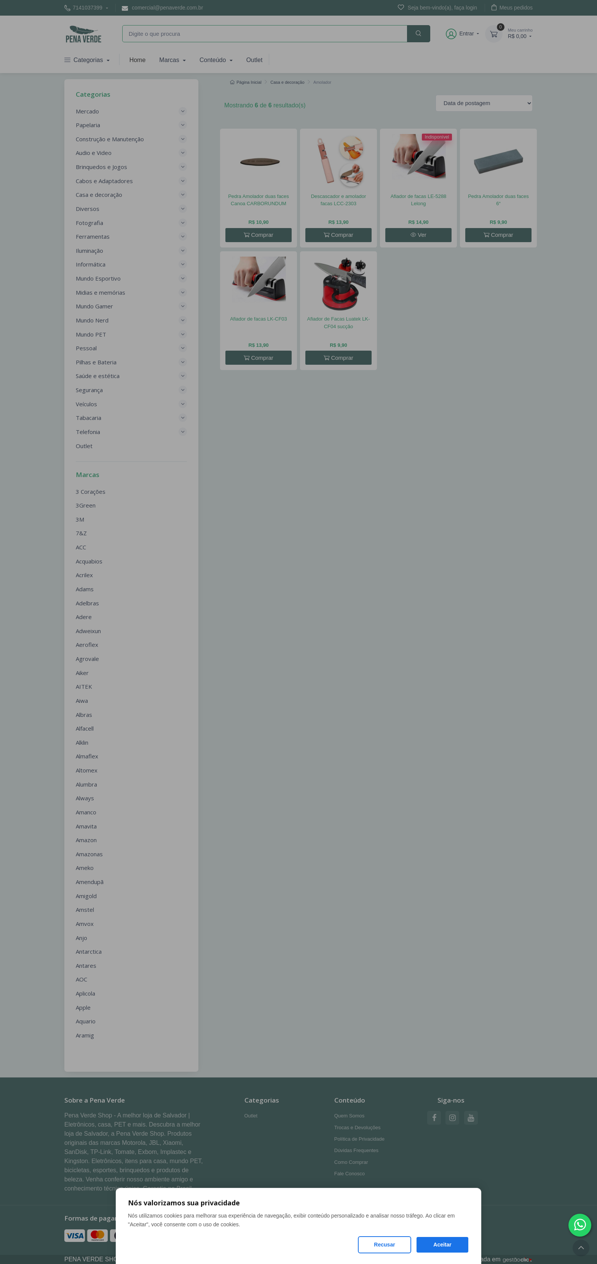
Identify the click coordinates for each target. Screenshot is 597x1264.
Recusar (384, 1245)
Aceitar (442, 1245)
